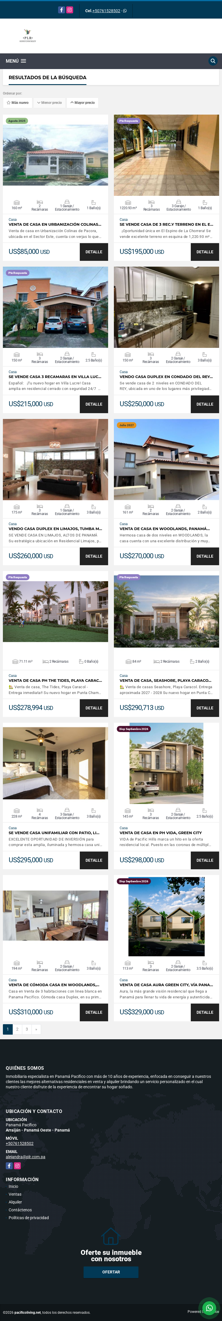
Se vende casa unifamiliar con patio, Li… (54, 833)
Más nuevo (18, 103)
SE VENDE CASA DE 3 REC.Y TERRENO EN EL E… (166, 224)
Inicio (13, 1186)
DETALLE (94, 252)
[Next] (36, 1029)
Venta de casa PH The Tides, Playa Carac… (55, 680)
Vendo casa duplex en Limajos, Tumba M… (55, 529)
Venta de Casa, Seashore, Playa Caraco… (165, 680)
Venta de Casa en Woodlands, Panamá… (165, 529)
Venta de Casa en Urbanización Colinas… (55, 224)
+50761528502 (106, 10)
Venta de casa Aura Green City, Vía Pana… (166, 985)
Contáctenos (20, 1210)
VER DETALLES (56, 155)
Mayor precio (82, 103)
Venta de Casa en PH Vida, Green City (161, 833)
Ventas (15, 1194)
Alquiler (15, 1202)
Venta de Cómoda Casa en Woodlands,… (54, 985)
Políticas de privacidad (29, 1217)
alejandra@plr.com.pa (25, 1156)
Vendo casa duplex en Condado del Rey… (166, 377)
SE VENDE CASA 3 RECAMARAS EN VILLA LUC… (55, 377)
